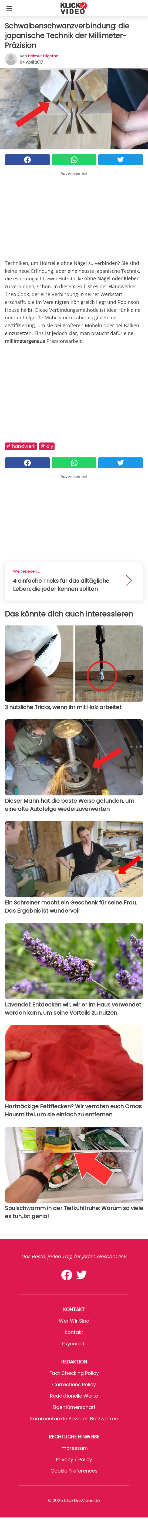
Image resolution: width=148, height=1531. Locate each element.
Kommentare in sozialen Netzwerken (74, 1418)
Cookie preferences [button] (74, 1470)
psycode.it (74, 1343)
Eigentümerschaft (74, 1407)
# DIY (47, 446)
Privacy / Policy (74, 1459)
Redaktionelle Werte (74, 1395)
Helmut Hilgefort (43, 56)
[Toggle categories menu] (9, 8)
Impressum (74, 1448)
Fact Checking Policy (74, 1373)
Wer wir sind (74, 1320)
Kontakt (74, 1332)
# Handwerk (21, 446)
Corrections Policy (74, 1384)
